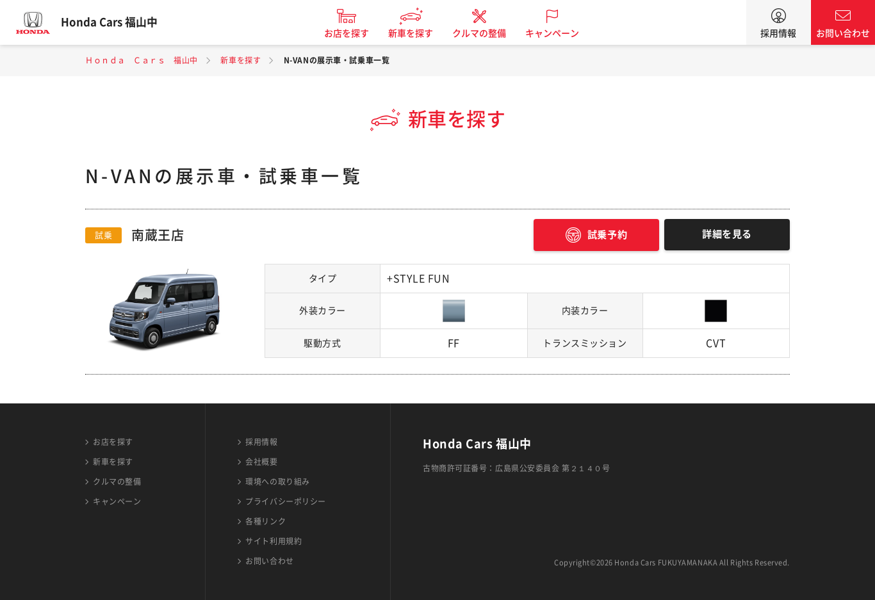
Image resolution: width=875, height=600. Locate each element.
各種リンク (265, 521)
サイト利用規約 (273, 541)
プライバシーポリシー (285, 501)
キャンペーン (562, 33)
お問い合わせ (843, 33)
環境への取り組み (277, 481)
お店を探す (356, 33)
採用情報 (778, 33)
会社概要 (261, 462)
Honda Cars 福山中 (118, 22)
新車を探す (420, 33)
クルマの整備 (489, 33)
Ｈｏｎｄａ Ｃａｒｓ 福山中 (141, 60)
